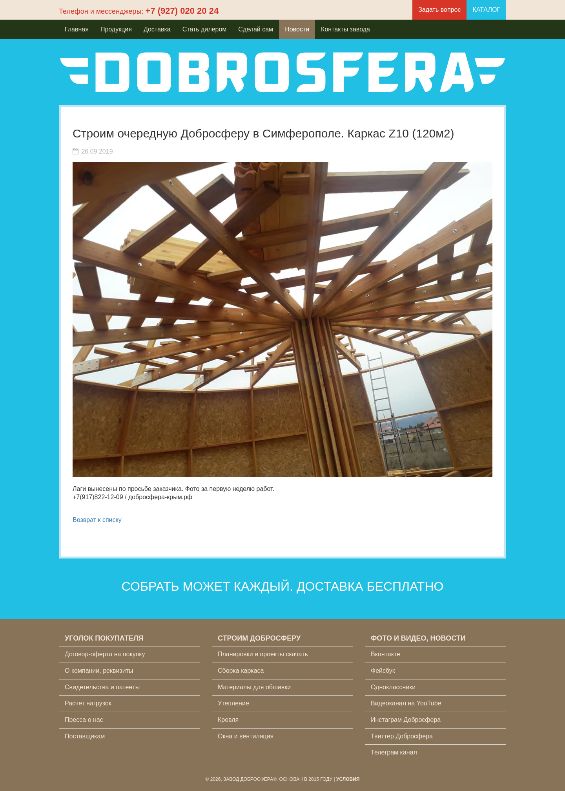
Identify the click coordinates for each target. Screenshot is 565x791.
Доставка (157, 29)
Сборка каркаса (241, 670)
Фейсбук (383, 670)
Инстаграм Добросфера (406, 719)
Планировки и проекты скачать (263, 654)
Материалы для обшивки (254, 687)
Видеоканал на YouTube (406, 703)
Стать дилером (204, 29)
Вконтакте (385, 654)
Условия (348, 779)
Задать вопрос (439, 9)
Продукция (116, 29)
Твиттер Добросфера (402, 736)
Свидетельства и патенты (102, 687)
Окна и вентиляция (245, 736)
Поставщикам (85, 736)
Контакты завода (345, 29)
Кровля (228, 719)
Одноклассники (393, 687)
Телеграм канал (394, 752)
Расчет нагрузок (88, 703)
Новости (297, 29)
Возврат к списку (97, 519)
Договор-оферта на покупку (105, 654)
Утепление (233, 703)
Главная (77, 29)
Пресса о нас (84, 719)
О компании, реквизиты (99, 670)
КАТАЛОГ (486, 9)
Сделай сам (255, 29)
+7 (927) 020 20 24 (182, 11)
